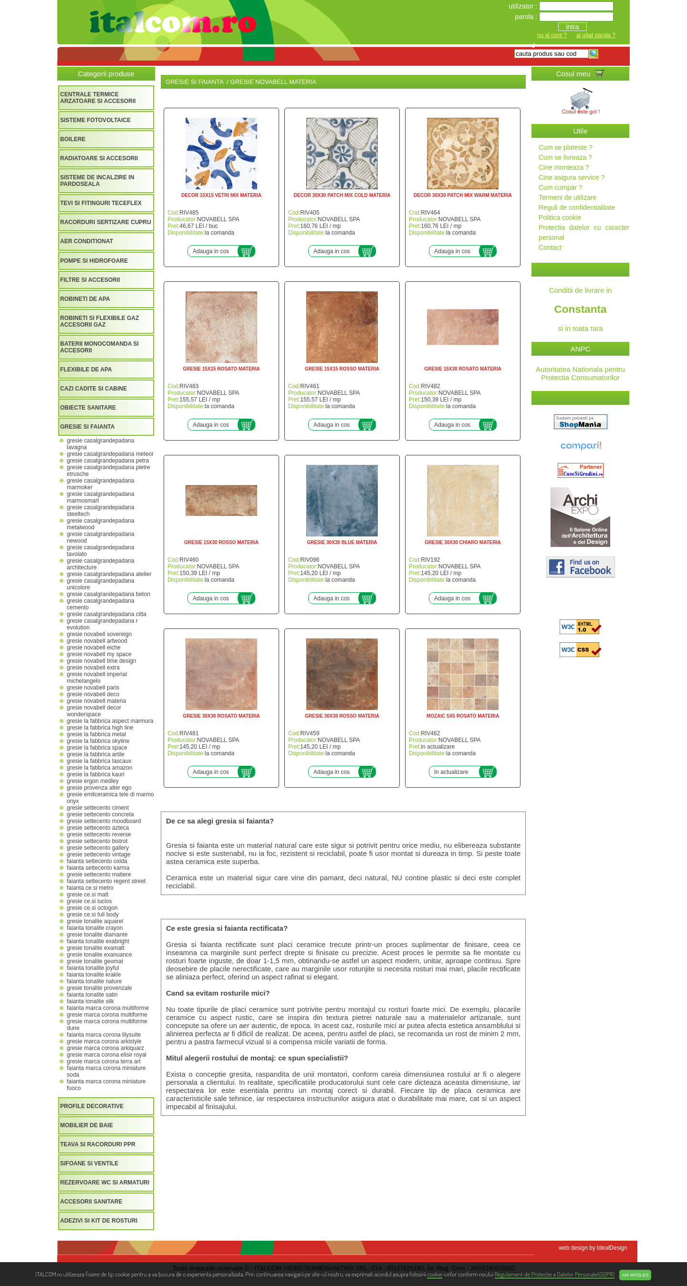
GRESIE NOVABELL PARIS (93, 687)
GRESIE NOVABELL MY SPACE (99, 654)
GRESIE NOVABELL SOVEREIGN (99, 634)
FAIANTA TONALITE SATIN (92, 994)
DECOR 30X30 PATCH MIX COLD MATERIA (342, 195)
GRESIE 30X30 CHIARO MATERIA (462, 542)
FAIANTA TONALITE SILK (90, 1001)
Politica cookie (560, 217)
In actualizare (451, 772)
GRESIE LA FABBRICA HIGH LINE (100, 727)
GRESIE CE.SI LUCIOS (89, 901)
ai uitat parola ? (595, 35)
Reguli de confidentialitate (577, 207)
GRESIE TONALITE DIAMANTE (97, 934)
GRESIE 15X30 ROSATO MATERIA (462, 368)
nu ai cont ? (552, 35)
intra (572, 27)
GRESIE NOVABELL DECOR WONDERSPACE (94, 711)
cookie (434, 1274)
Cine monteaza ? (564, 167)
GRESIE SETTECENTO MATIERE (99, 874)
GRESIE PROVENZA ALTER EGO (99, 787)
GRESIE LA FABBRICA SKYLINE (98, 741)
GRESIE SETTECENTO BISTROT (97, 841)
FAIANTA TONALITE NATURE (94, 981)
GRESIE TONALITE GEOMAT (95, 961)
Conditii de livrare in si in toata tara (580, 309)
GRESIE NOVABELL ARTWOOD (97, 641)
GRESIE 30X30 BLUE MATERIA (342, 542)
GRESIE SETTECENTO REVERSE (99, 834)
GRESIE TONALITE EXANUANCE (99, 954)
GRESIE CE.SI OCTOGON (92, 908)
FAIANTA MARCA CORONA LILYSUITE (104, 1034)
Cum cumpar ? (561, 187)
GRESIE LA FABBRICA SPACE (97, 747)
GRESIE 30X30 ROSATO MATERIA (221, 716)
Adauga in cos (211, 251)
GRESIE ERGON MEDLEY (93, 781)
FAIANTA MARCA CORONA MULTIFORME (108, 1008)
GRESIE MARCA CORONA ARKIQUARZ (105, 1048)
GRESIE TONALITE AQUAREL (95, 921)
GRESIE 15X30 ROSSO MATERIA (221, 542)
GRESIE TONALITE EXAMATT (96, 948)
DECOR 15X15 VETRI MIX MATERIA (221, 195)
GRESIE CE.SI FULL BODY (93, 914)
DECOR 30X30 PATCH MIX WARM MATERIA (463, 195)
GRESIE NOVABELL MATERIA (96, 701)
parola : (527, 17)
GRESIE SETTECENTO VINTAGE (98, 854)
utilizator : (524, 6)
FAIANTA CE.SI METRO (90, 888)
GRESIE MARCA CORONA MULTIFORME (107, 1014)
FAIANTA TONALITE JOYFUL (93, 968)
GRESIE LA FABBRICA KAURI (96, 774)
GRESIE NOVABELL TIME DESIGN (101, 661)
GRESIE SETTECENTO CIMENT (98, 807)
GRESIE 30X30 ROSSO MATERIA (342, 716)
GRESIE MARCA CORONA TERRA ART (104, 1061)
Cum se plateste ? (566, 147)
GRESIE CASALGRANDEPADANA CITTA (106, 614)
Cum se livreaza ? (565, 157)
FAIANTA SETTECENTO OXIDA (97, 861)
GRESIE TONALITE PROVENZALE (99, 988)
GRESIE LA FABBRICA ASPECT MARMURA (110, 721)
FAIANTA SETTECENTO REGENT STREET (106, 881)
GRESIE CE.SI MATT (87, 894)
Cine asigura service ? (572, 177)
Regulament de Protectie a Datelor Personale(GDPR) (554, 1274)
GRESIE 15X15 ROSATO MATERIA (221, 368)
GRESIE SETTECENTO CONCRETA (100, 814)
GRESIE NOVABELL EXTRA (93, 667)
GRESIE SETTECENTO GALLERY (98, 847)
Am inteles (635, 1275)
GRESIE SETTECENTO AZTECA (98, 827)
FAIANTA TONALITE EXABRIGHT (98, 941)
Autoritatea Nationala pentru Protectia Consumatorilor (580, 373)
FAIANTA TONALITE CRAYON (95, 928)
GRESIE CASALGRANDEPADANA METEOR (110, 454)
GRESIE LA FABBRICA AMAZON (99, 767)
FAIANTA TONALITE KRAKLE (94, 974)
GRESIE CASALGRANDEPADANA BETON (108, 594)
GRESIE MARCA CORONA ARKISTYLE (104, 1041)
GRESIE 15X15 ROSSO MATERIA (342, 368)
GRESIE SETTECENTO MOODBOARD (104, 821)
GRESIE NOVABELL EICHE (94, 647)
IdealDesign (612, 1248)
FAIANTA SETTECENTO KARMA (98, 867)
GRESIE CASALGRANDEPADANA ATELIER (109, 574)
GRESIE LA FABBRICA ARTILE (96, 754)
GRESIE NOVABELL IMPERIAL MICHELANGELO (97, 677)
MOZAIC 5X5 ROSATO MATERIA (463, 716)
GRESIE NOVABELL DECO (93, 694)
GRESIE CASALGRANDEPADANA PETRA (108, 460)
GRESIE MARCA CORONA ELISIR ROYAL (106, 1054)
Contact (550, 247)
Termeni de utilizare (567, 197)
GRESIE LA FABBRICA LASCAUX (99, 761)
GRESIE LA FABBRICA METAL (96, 734)
